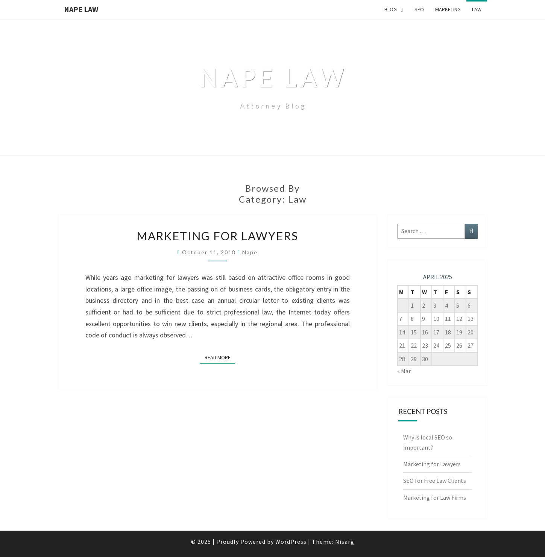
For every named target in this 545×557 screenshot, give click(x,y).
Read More (220, 357)
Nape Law (81, 9)
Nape (250, 252)
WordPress (291, 541)
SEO (419, 9)
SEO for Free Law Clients (434, 480)
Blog (390, 9)
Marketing (448, 9)
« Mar (404, 371)
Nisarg (344, 541)
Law (476, 9)
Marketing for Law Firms (434, 497)
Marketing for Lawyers (217, 236)
